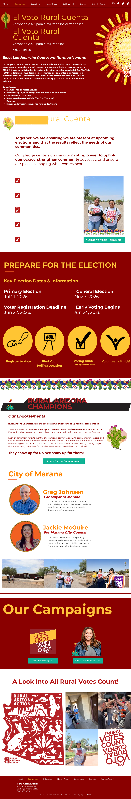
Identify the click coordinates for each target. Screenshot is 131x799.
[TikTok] (128, 3)
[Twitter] (123, 3)
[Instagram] (113, 3)
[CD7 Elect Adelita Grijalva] (88, 661)
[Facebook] (118, 3)
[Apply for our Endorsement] (64, 461)
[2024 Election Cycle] (43, 661)
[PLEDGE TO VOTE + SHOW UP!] (104, 240)
